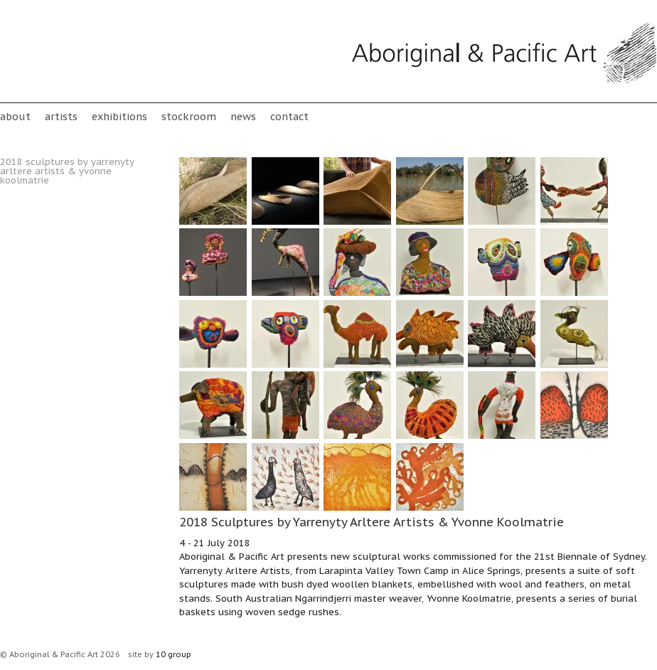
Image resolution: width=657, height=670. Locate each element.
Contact (289, 116)
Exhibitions (119, 116)
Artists (61, 116)
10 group (173, 654)
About (15, 116)
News (243, 116)
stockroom (188, 116)
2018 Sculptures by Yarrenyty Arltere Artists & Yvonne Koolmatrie (67, 171)
